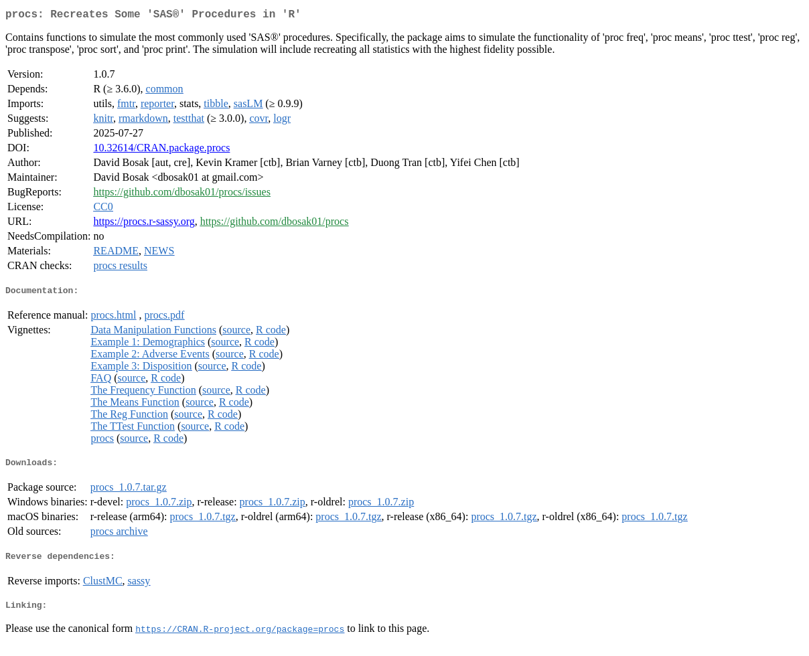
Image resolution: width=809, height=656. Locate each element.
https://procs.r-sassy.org (143, 224)
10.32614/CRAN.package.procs (161, 150)
